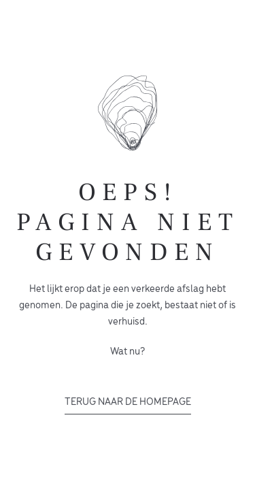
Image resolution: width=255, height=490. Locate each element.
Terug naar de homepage (128, 402)
